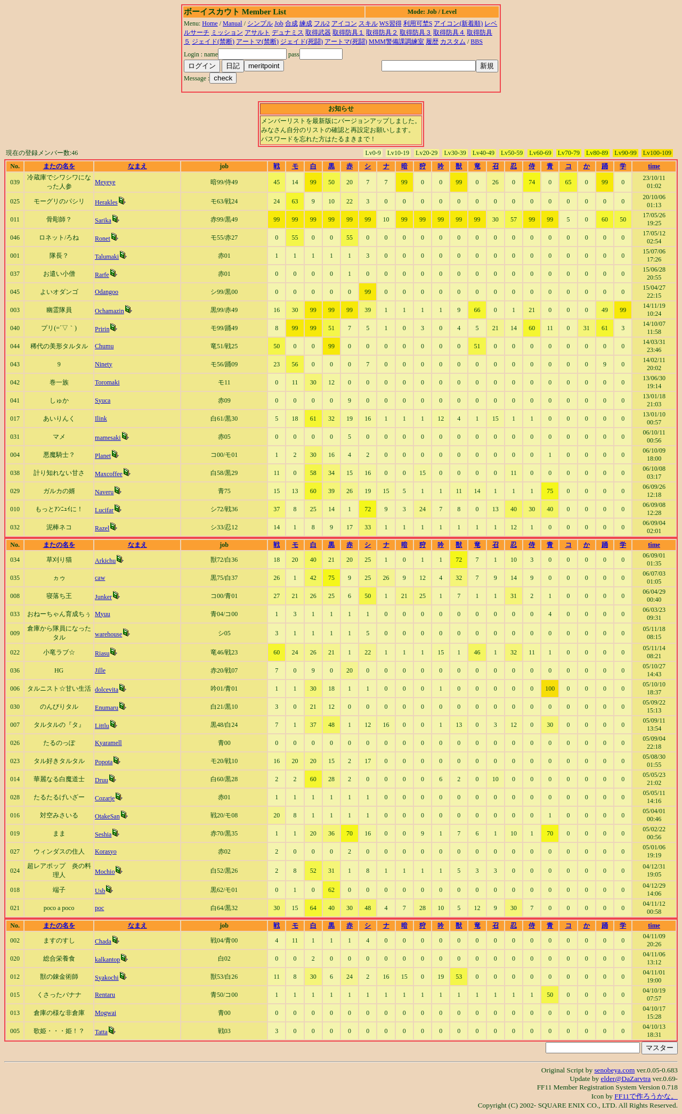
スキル (368, 23)
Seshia (103, 834)
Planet (103, 456)
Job (278, 23)
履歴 (432, 41)
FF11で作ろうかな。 (646, 1096)
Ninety (103, 364)
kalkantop (107, 959)
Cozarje (105, 798)
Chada (103, 941)
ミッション (227, 32)
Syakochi (107, 977)
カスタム (453, 41)
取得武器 (318, 32)
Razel (102, 528)
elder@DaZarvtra (626, 1079)
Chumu (104, 346)
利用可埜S (418, 23)
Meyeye (105, 182)
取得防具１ (348, 32)
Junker (103, 597)
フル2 (322, 23)
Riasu (102, 653)
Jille (100, 670)
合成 (291, 23)
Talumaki (107, 256)
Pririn (102, 329)
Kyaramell (108, 743)
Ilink (101, 418)
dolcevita (106, 689)
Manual (232, 23)
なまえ (137, 166)
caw (100, 577)
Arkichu (105, 560)
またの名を (59, 166)
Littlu (102, 726)
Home (209, 23)
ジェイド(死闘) (301, 41)
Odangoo (106, 292)
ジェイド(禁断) (213, 41)
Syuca (102, 400)
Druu (101, 780)
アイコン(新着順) (458, 23)
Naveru (104, 492)
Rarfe (102, 274)
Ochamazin (109, 311)
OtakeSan (107, 816)
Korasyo (106, 851)
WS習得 (390, 23)
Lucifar (104, 510)
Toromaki (107, 382)
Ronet (102, 238)
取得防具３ (416, 32)
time (654, 166)
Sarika (103, 220)
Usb (100, 891)
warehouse (108, 634)
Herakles (106, 202)
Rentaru (105, 994)
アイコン (344, 23)
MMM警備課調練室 (396, 41)
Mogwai (105, 1013)
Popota (103, 762)
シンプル (260, 23)
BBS (476, 41)
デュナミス (288, 32)
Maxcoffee (109, 474)
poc (99, 908)
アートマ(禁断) (257, 41)
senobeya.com (614, 1070)
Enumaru (106, 707)
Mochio (105, 871)
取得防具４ (449, 32)
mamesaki (108, 437)
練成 (305, 23)
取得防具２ (382, 32)
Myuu (102, 614)
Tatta (101, 1032)
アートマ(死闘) (345, 41)
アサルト (257, 32)
